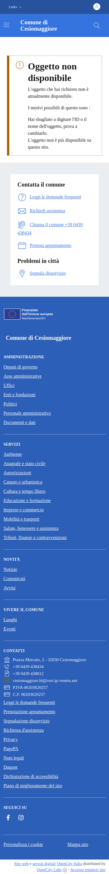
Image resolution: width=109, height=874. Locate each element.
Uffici (9, 385)
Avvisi (9, 587)
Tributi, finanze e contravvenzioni (35, 537)
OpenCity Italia (69, 864)
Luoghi (10, 619)
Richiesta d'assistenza (23, 730)
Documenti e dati (19, 422)
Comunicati (14, 578)
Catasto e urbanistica (22, 482)
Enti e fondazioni (19, 394)
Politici (10, 403)
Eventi (9, 628)
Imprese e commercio (23, 509)
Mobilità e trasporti (21, 519)
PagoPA (10, 748)
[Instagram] (21, 817)
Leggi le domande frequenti (29, 702)
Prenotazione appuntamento (29, 711)
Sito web (21, 864)
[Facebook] (8, 817)
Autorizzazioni (17, 472)
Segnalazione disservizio (26, 720)
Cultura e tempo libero (24, 491)
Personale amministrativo (27, 413)
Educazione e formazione (27, 500)
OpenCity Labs (49, 870)
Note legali (13, 757)
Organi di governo (20, 366)
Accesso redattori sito (88, 870)
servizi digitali (44, 864)
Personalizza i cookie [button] (23, 844)
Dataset (10, 767)
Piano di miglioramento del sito (32, 785)
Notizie (10, 569)
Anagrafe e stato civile (24, 463)
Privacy (10, 739)
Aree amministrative (22, 376)
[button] (16, 7)
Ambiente (12, 454)
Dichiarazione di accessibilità (30, 776)
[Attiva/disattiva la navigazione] (6, 24)
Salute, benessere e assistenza (30, 528)
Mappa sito (77, 844)
